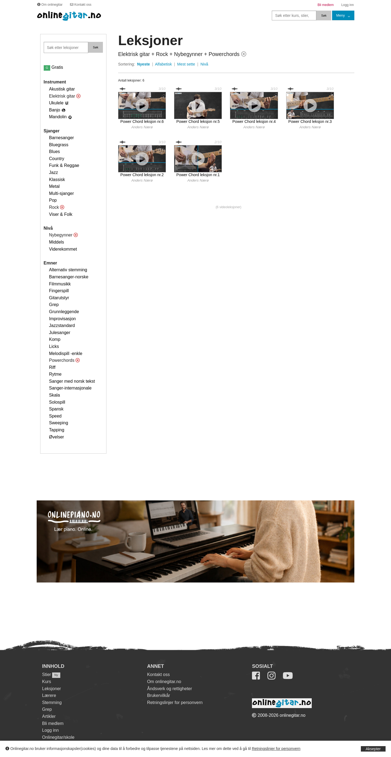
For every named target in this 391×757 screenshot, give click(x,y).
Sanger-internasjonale (70, 388)
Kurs (46, 681)
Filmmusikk (60, 284)
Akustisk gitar (62, 89)
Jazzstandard (62, 325)
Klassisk (57, 179)
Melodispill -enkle (66, 353)
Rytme (55, 374)
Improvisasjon (62, 318)
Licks (54, 346)
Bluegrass (58, 144)
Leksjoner (51, 688)
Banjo (54, 110)
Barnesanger (61, 137)
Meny (340, 15)
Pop (53, 200)
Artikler (49, 716)
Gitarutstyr (59, 297)
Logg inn (50, 730)
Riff (52, 367)
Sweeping (58, 422)
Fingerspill (59, 290)
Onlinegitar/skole (58, 737)
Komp (55, 339)
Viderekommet (63, 249)
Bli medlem (53, 723)
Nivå (204, 64)
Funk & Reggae (64, 165)
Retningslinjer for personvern (276, 748)
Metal (54, 186)
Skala (54, 395)
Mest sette (186, 64)
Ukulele (56, 103)
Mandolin (58, 116)
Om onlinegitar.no (164, 681)
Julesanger (59, 332)
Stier (46, 674)
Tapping (56, 430)
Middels (56, 242)
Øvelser (56, 437)
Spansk (56, 409)
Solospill (57, 402)
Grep (54, 304)
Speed (55, 416)
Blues (54, 151)
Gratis (53, 67)
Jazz (53, 172)
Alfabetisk (163, 64)
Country (56, 158)
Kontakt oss (158, 674)
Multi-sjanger (61, 193)
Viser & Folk (60, 214)
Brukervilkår (158, 695)
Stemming (52, 702)
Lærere (49, 695)
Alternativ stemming (68, 269)
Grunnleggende (64, 311)
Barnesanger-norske (69, 277)
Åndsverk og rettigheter (169, 688)
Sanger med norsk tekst (72, 381)
